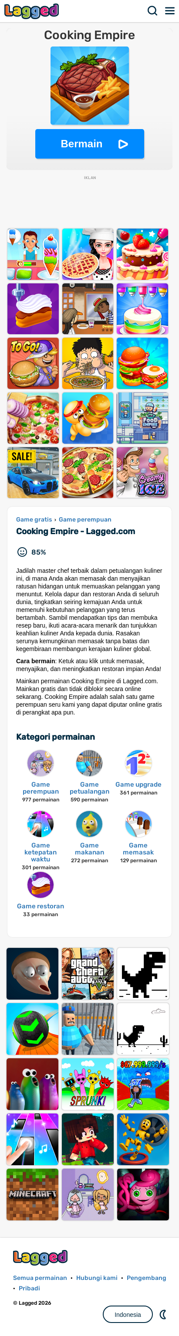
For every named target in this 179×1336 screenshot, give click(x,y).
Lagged (32, 11)
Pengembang (146, 1278)
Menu (170, 11)
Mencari (153, 11)
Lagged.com (41, 1257)
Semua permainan (40, 1278)
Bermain (81, 144)
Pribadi (29, 1288)
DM (163, 1314)
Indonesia (128, 1314)
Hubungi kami (97, 1278)
